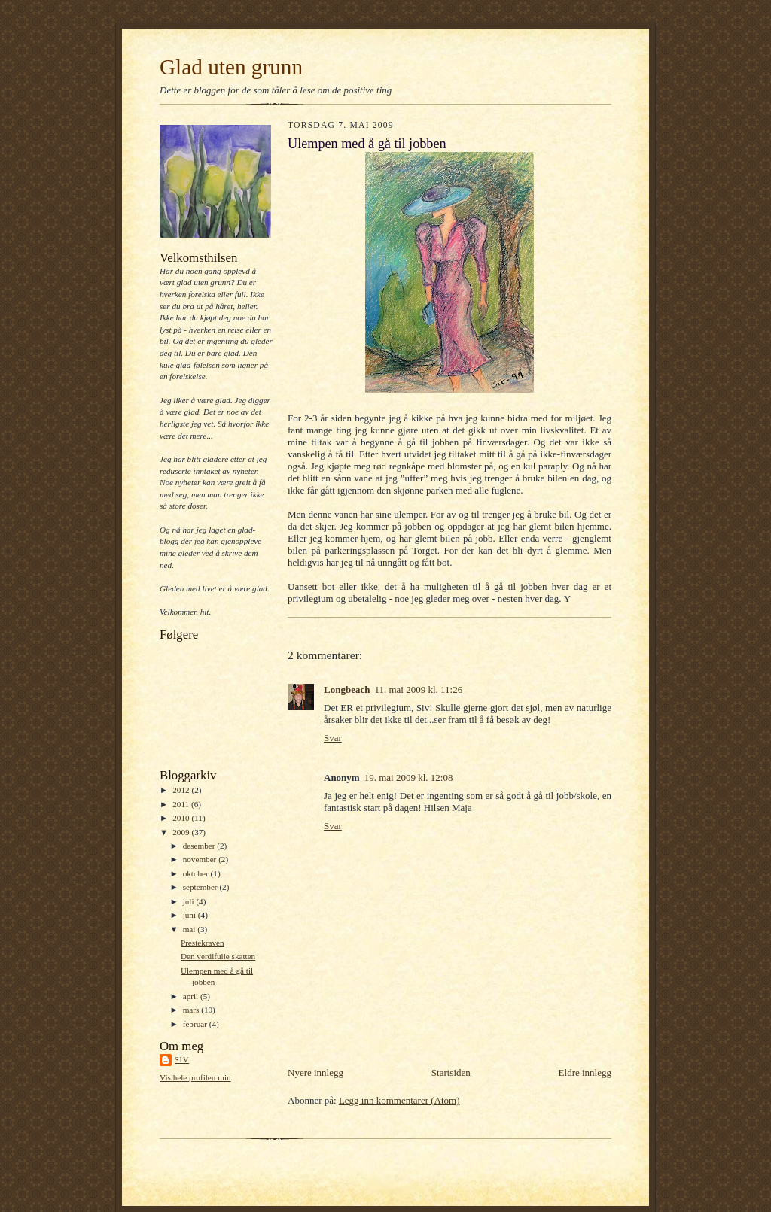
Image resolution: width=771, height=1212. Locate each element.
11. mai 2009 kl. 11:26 (418, 689)
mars (192, 1009)
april (191, 996)
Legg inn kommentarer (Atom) (399, 1100)
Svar (333, 737)
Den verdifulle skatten (218, 956)
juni (190, 914)
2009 (181, 832)
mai (190, 929)
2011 (181, 804)
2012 (181, 789)
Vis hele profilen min (195, 1077)
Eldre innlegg (585, 1072)
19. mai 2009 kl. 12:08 (408, 777)
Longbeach (347, 689)
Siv (182, 1060)
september (201, 887)
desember (200, 845)
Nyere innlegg (315, 1072)
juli (190, 901)
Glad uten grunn (231, 67)
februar (196, 1023)
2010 (181, 817)
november (200, 859)
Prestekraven (202, 942)
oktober (197, 873)
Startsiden (451, 1072)
